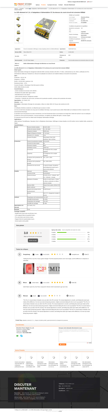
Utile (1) (87, 254)
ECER (60, 411)
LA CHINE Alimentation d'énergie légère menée (40, 409)
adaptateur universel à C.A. (28, 320)
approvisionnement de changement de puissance (57, 320)
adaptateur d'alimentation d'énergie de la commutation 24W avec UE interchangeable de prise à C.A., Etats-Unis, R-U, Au (30, 367)
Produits (43, 4)
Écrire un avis (33, 240)
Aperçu (38, 4)
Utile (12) (74, 282)
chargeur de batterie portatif (40, 320)
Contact (61, 4)
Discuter (72, 44)
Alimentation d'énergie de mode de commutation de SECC (76, 364)
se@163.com (69, 388)
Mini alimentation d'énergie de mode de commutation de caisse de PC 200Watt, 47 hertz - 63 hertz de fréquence (87, 366)
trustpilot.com (75, 254)
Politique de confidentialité (21, 409)
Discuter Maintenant (69, 4)
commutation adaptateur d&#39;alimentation (36, 8)
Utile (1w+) (71, 295)
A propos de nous (52, 4)
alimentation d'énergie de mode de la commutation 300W (42, 364)
